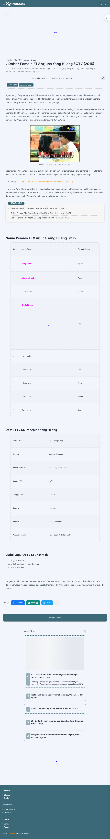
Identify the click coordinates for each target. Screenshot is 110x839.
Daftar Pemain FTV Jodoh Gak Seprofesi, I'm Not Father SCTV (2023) (41, 218)
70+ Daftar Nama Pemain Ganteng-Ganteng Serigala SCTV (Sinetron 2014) (54, 676)
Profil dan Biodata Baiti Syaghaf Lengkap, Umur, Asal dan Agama (57, 696)
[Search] (106, 4)
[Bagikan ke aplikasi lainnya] (57, 602)
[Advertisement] (55, 34)
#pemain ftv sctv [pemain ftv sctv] (26, 85)
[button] (101, 4)
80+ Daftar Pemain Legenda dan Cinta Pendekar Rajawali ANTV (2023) (57, 722)
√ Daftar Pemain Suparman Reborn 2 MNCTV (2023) (54, 708)
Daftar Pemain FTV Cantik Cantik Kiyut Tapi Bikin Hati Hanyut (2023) (41, 213)
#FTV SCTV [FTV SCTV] (12, 85)
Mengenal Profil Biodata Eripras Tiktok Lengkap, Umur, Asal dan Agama (56, 736)
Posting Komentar (55, 618)
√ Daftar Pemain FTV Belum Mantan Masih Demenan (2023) (37, 208)
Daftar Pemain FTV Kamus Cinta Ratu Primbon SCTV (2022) (47, 182)
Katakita (12, 834)
